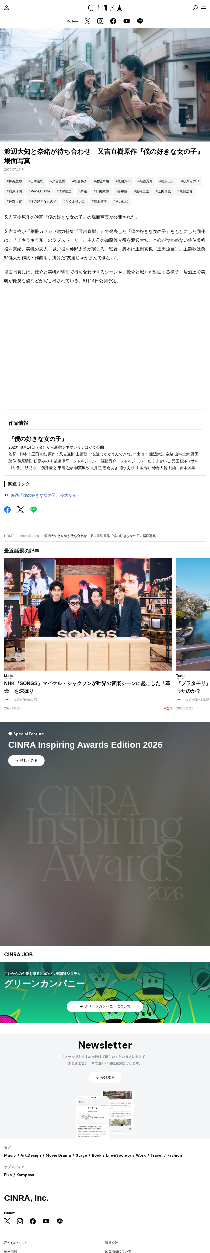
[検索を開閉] (195, 8)
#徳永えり (166, 181)
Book (96, 1155)
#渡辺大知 (101, 181)
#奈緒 (82, 191)
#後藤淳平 (123, 181)
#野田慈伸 (101, 191)
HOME (9, 536)
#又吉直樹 (57, 181)
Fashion (174, 1155)
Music (10, 1155)
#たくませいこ (74, 201)
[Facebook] (113, 21)
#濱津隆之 (64, 191)
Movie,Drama (29, 536)
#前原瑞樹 (14, 191)
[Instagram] (100, 21)
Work (141, 1155)
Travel (156, 1155)
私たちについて (15, 1243)
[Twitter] (87, 21)
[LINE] (140, 21)
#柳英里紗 (14, 181)
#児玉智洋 (99, 201)
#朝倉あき (79, 181)
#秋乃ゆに (121, 201)
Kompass (25, 1175)
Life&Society (118, 1155)
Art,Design (31, 1155)
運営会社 (111, 1243)
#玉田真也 (163, 191)
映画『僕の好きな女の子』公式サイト (45, 495)
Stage (81, 1155)
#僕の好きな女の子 (43, 201)
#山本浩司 (36, 181)
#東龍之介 (185, 191)
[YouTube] (126, 22)
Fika (8, 1175)
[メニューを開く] (203, 8)
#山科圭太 (141, 191)
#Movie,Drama (39, 191)
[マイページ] (6, 8)
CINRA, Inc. (26, 1197)
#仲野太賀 (14, 201)
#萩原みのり (190, 181)
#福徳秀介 (145, 181)
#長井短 (121, 191)
